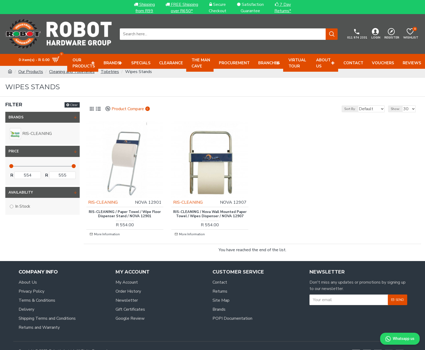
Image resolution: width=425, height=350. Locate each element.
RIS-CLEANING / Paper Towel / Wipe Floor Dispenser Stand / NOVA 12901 (124, 206)
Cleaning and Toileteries (72, 72)
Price (13, 151)
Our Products (30, 72)
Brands (16, 117)
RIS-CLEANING (107, 194)
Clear (74, 105)
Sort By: (344, 109)
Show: (397, 109)
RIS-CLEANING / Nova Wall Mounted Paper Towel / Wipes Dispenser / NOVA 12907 (209, 208)
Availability (20, 192)
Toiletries (110, 72)
